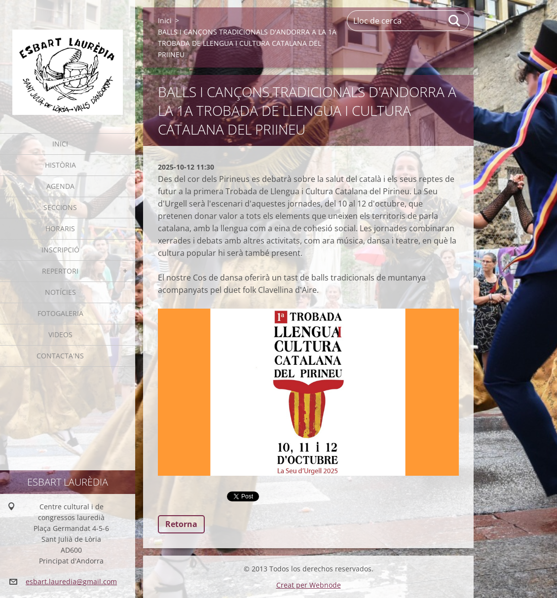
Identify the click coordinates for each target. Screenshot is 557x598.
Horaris (60, 228)
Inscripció (60, 249)
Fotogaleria (60, 313)
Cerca (454, 20)
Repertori (60, 271)
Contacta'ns (60, 355)
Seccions (60, 207)
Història (60, 165)
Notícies (60, 292)
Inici (60, 143)
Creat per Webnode (308, 585)
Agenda (60, 186)
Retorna (181, 524)
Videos (60, 334)
